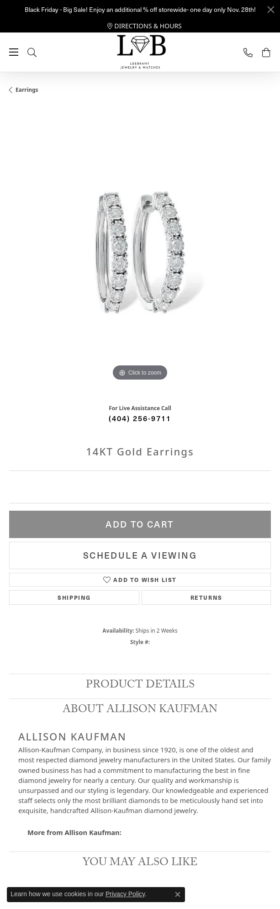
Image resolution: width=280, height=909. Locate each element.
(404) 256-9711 (140, 417)
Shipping (74, 597)
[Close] (271, 9)
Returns (206, 597)
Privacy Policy (125, 894)
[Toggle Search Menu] (41, 52)
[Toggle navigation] (13, 52)
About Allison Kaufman (140, 710)
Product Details (140, 685)
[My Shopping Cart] (266, 52)
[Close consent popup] (177, 894)
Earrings (27, 90)
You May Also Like (140, 863)
